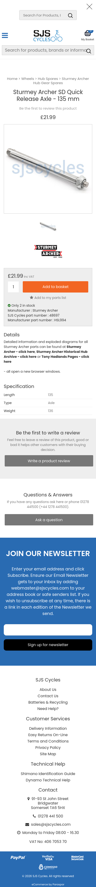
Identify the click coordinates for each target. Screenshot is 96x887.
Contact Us (48, 696)
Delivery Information (48, 728)
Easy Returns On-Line (48, 735)
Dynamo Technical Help (48, 780)
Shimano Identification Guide (48, 773)
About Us (48, 689)
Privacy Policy (48, 747)
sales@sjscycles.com (51, 824)
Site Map (48, 754)
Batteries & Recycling (48, 702)
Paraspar (58, 884)
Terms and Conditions (48, 741)
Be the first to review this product (48, 108)
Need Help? (47, 708)
